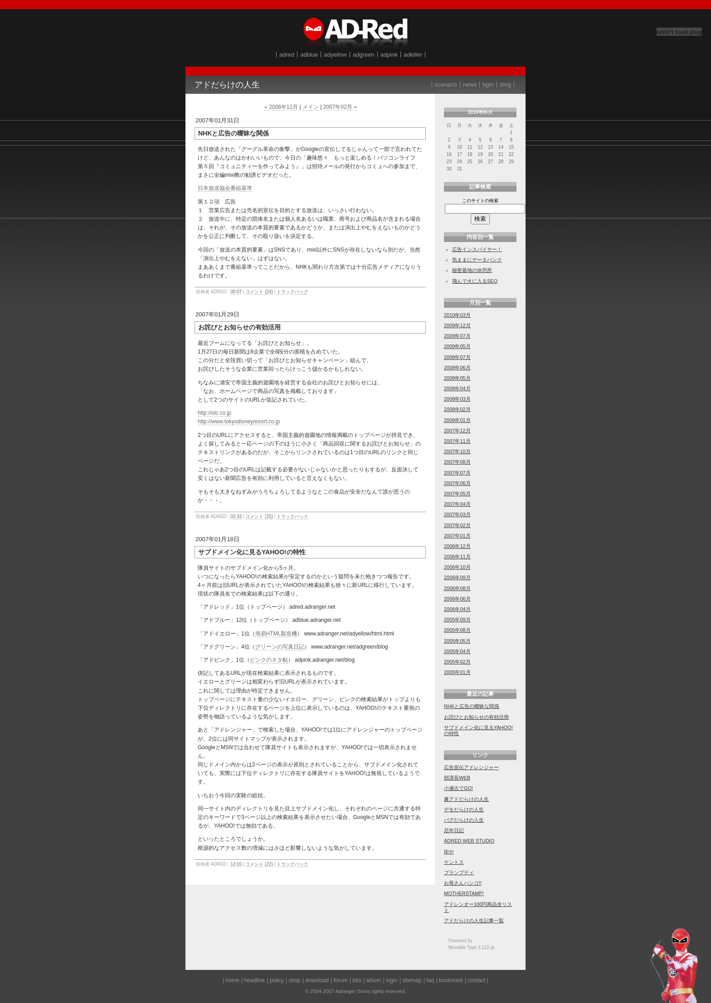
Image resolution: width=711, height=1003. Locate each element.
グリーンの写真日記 (279, 647)
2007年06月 (457, 483)
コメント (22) (259, 864)
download (316, 980)
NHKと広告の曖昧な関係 (471, 706)
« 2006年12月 (281, 107)
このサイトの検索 (480, 200)
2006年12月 (457, 546)
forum (341, 980)
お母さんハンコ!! (463, 883)
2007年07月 (457, 472)
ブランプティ (459, 872)
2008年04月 (457, 388)
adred (286, 54)
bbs (356, 980)
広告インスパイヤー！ (477, 249)
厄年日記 (454, 830)
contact (477, 980)
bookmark (451, 980)
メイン (310, 107)
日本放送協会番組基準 (225, 188)
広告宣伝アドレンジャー (471, 767)
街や (449, 851)
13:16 (236, 864)
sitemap (411, 980)
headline (254, 980)
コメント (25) (259, 516)
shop (295, 980)
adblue (309, 54)
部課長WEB (457, 777)
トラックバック (292, 291)
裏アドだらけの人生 (466, 799)
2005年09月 (457, 619)
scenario (446, 84)
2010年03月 (457, 315)
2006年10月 (457, 567)
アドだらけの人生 (227, 84)
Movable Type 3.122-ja (471, 947)
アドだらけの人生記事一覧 (474, 920)
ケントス (454, 862)
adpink (389, 54)
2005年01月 (457, 672)
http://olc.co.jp (214, 413)
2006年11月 (457, 556)
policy (277, 980)
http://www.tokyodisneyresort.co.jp (239, 421)
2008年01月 (457, 420)
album (373, 980)
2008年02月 (457, 409)
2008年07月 (457, 357)
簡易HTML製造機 (276, 633)
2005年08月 (457, 630)
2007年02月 (457, 525)
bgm (488, 84)
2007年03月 (457, 514)
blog (505, 84)
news (470, 84)
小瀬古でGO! (458, 788)
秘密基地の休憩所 (472, 270)
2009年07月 (457, 336)
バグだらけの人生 (464, 820)
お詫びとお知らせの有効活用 (476, 717)
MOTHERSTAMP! (464, 893)
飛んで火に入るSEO (474, 281)
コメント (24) (259, 291)
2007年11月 (457, 441)
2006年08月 (457, 588)
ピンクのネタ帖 (269, 660)
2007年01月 (457, 535)
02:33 (236, 516)
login (391, 980)
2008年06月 (457, 367)
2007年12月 (457, 430)
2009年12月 (457, 325)
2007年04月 (457, 504)
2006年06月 (457, 598)
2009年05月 (457, 346)
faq (430, 980)
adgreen (364, 54)
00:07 (236, 291)
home (232, 980)
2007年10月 (457, 451)
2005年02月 (457, 661)
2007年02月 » (340, 107)
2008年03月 (457, 399)
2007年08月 (457, 462)
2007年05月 (457, 493)
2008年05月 (457, 378)
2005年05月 (457, 641)
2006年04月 (457, 609)
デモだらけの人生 (464, 809)
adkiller (413, 54)
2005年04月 (457, 651)
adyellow (335, 54)
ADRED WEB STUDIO (469, 840)
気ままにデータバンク (477, 259)
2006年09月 (457, 577)
